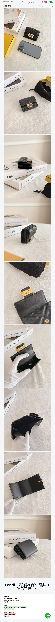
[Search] (46, 6)
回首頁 (7, 6)
